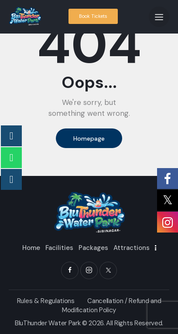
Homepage (89, 138)
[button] (159, 17)
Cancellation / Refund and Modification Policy (111, 305)
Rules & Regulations (46, 301)
